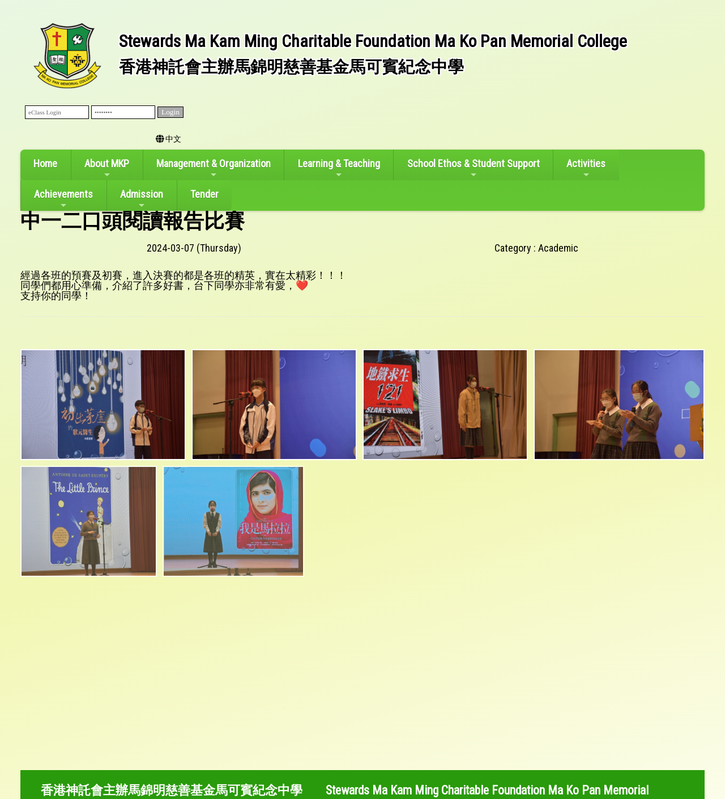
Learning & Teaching (339, 168)
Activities (585, 168)
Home (45, 163)
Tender (204, 194)
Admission (141, 199)
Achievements (63, 199)
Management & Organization (213, 168)
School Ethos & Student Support (473, 168)
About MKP (106, 168)
